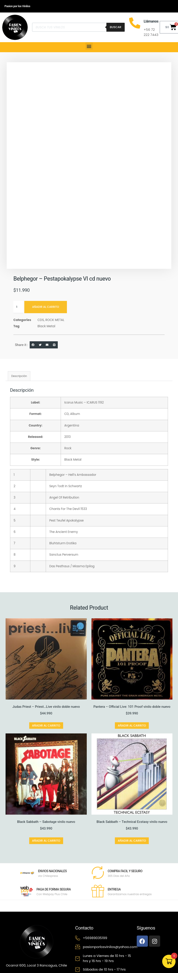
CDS (40, 320)
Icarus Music (73, 403)
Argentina (71, 425)
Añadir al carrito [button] (46, 726)
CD (66, 414)
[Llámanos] (134, 23)
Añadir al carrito (47, 307)
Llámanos (151, 21)
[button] (89, 46)
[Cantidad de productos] (18, 307)
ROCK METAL (54, 320)
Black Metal (46, 326)
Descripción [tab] (19, 376)
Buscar (115, 27)
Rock (67, 448)
